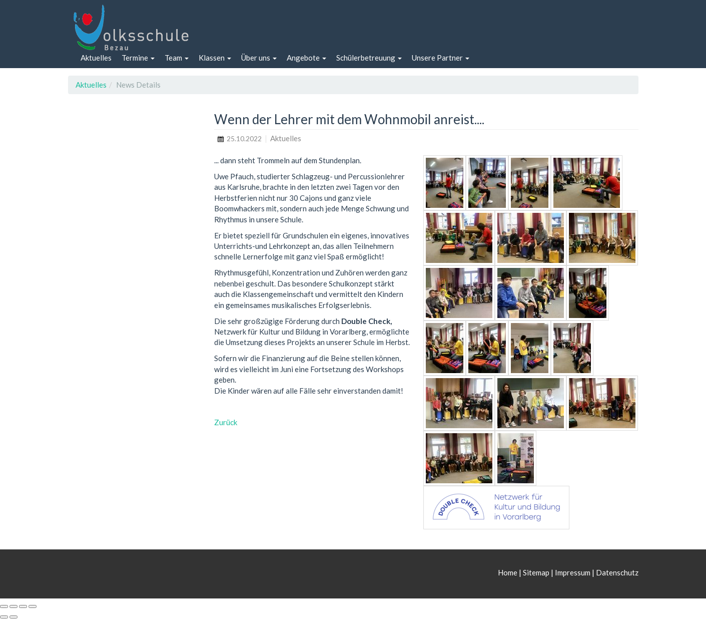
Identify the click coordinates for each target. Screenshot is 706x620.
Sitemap (536, 572)
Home (508, 572)
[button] (138, 58)
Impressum (572, 572)
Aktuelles (91, 84)
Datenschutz (617, 572)
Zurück (225, 422)
